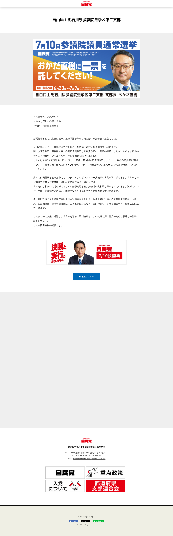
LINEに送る (99, 521)
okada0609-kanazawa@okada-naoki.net (89, 459)
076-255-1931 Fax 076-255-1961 (89, 456)
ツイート (86, 521)
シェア (74, 521)
